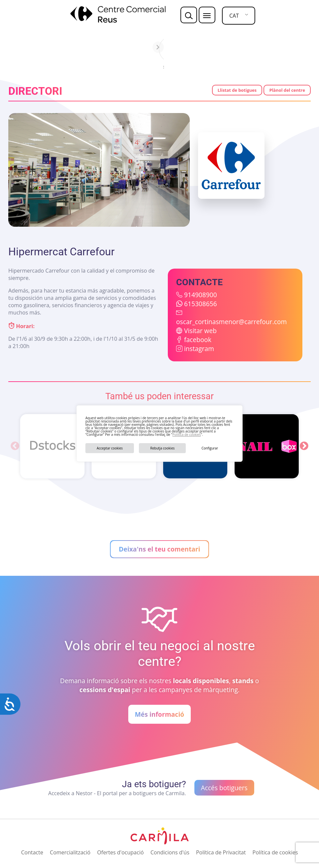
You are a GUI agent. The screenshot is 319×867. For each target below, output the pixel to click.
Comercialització (70, 852)
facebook (197, 339)
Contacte (32, 852)
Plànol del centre (287, 90)
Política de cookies (186, 434)
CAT (234, 15)
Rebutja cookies (162, 448)
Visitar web (200, 330)
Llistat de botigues (237, 90)
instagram (199, 348)
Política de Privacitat (221, 852)
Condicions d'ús (170, 852)
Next (304, 446)
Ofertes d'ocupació (120, 852)
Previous (15, 446)
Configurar (209, 448)
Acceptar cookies (110, 448)
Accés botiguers (224, 787)
